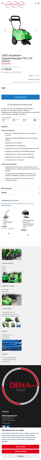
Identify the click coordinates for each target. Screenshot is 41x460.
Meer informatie (6, 188)
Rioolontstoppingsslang (9, 357)
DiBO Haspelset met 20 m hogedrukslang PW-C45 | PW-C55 (28, 223)
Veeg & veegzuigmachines (9, 314)
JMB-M (4, 269)
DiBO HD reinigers (8, 286)
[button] (5, 30)
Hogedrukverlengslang (8, 359)
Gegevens (4, 126)
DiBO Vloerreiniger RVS (7, 222)
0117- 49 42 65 (35, 82)
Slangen (4, 354)
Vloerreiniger (5, 337)
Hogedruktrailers (7, 263)
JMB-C (4, 270)
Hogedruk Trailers (7, 335)
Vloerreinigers (6, 308)
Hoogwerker (5, 339)
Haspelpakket (6, 361)
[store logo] (14, 4)
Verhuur (4, 331)
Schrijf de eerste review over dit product (10, 67)
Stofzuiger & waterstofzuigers (11, 316)
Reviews (4, 192)
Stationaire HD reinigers (9, 293)
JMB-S (4, 267)
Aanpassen (20, 456)
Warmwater (5, 289)
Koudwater (5, 291)
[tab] (20, 127)
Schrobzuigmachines (8, 312)
